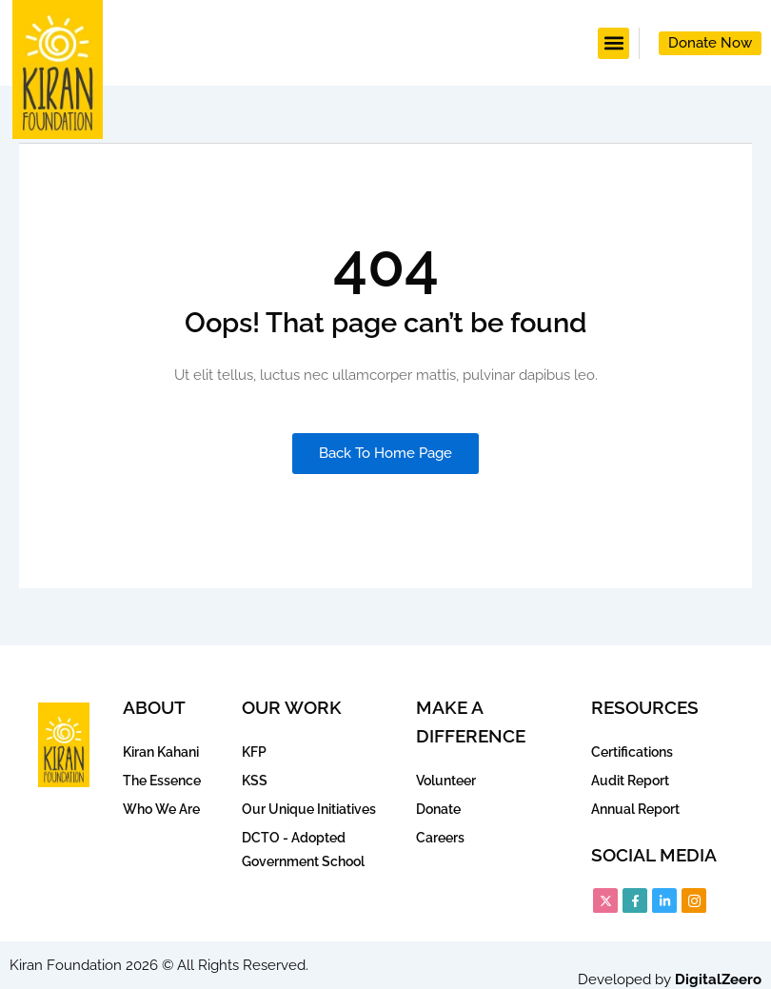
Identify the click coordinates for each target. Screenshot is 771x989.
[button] (613, 43)
